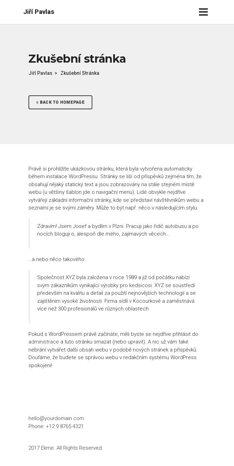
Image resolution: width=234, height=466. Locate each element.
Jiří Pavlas (38, 12)
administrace (43, 342)
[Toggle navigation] (205, 12)
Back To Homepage (60, 102)
